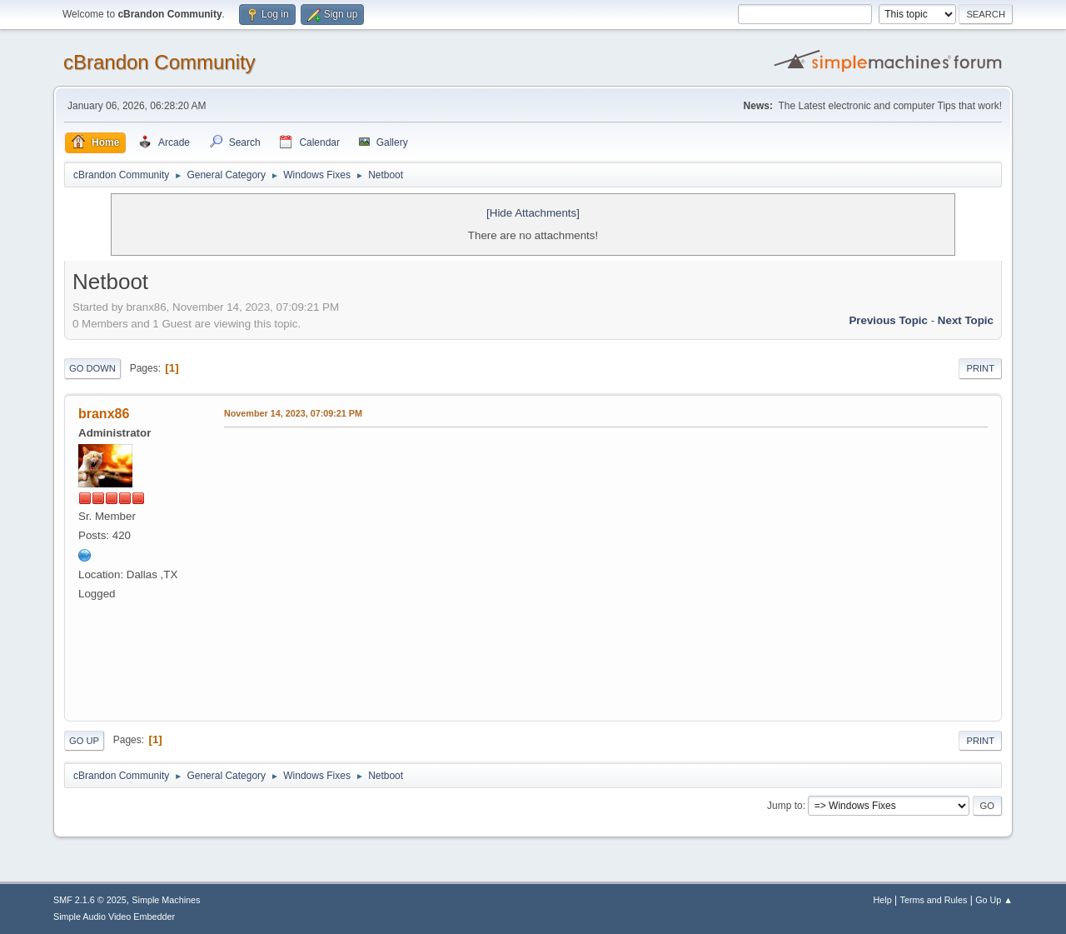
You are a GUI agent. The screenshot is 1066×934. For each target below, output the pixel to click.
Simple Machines (166, 900)
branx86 (103, 414)
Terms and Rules (934, 900)
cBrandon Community (159, 62)
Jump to (785, 806)
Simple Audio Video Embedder (114, 917)
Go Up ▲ (994, 900)
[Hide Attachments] (533, 213)
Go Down (92, 368)
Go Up (84, 741)
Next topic (966, 320)
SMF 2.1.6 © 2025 (90, 900)
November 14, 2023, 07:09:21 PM (293, 413)
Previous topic (888, 320)
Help (883, 900)
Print (980, 368)
